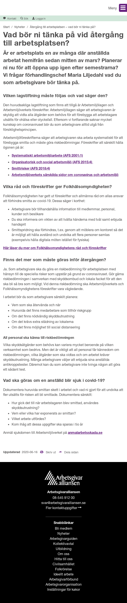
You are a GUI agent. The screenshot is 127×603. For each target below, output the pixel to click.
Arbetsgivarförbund (63, 579)
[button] (97, 7)
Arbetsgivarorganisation (64, 584)
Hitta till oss (63, 559)
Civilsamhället (63, 564)
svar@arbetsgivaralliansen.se (63, 503)
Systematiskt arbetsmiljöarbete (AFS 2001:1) (47, 156)
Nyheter (63, 533)
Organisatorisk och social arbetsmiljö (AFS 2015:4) (52, 162)
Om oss (63, 554)
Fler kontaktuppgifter (63, 508)
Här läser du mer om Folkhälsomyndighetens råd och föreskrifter (54, 248)
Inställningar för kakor (63, 589)
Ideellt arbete (64, 574)
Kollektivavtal (63, 544)
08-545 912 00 (64, 498)
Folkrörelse (63, 569)
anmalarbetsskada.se (85, 433)
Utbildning (63, 549)
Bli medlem (63, 528)
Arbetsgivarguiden (63, 538)
